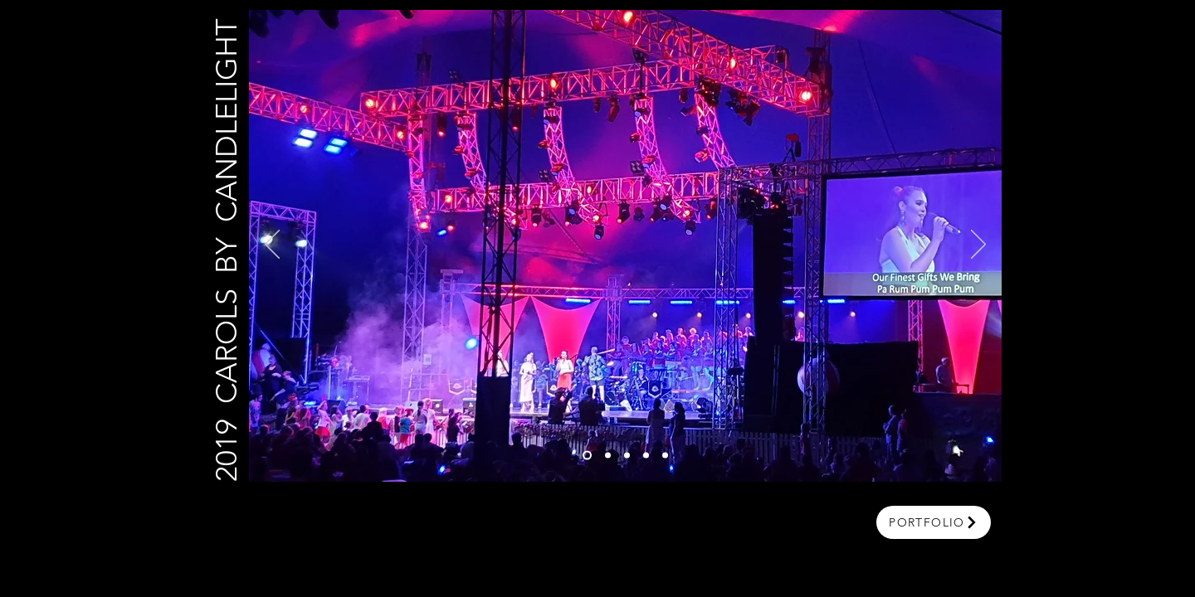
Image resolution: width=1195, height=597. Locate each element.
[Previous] (272, 245)
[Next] (978, 245)
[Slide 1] (608, 456)
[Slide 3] (627, 456)
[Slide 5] (665, 456)
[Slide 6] (587, 455)
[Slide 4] (646, 456)
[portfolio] (933, 522)
